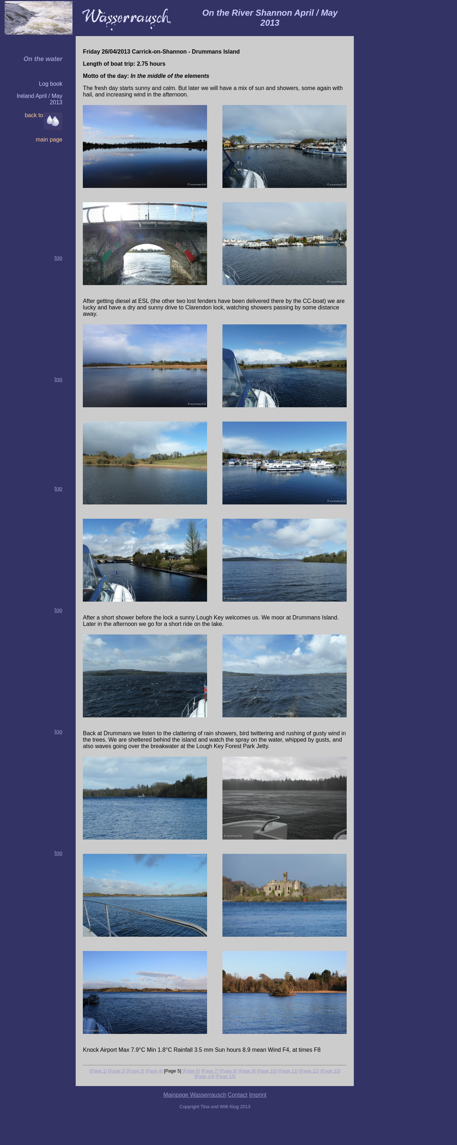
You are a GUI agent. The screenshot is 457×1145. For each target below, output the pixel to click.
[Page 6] (191, 1071)
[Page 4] (153, 1071)
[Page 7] (209, 1071)
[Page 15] (226, 1076)
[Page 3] (135, 1071)
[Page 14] (204, 1076)
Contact (237, 1095)
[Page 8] (228, 1071)
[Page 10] (267, 1071)
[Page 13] (330, 1071)
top (58, 379)
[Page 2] (116, 1071)
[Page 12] (309, 1071)
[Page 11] (288, 1071)
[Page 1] (98, 1071)
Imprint (257, 1095)
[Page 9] (246, 1071)
